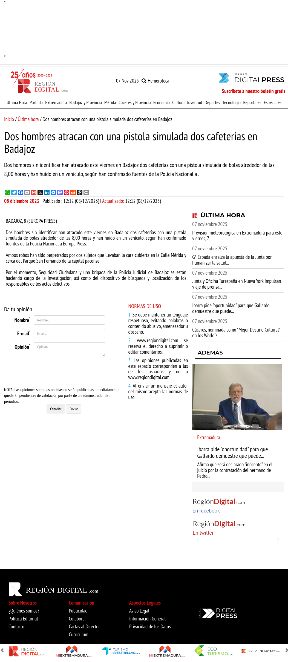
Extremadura (56, 102)
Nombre (22, 319)
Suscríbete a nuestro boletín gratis (253, 91)
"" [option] (144, 30)
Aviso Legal (139, 610)
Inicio (9, 119)
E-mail (23, 332)
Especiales (272, 102)
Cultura (178, 102)
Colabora (77, 618)
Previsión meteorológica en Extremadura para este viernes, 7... (237, 235)
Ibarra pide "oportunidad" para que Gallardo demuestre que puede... (230, 308)
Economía (161, 102)
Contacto (16, 626)
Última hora (28, 119)
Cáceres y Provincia (135, 102)
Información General (147, 618)
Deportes (212, 102)
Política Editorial (23, 618)
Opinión (22, 346)
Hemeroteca (155, 80)
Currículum (78, 634)
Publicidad (78, 610)
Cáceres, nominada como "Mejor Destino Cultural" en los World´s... (236, 332)
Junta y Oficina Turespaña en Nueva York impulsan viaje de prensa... (236, 284)
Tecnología (232, 102)
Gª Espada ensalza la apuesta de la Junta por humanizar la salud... (232, 260)
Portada (36, 102)
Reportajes (252, 102)
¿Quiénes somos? (23, 610)
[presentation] (64, 371)
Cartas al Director (84, 626)
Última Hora (17, 102)
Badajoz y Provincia (85, 102)
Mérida (110, 102)
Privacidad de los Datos (150, 626)
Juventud (194, 102)
